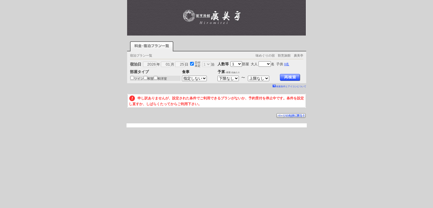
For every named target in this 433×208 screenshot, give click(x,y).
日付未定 (197, 64)
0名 (286, 64)
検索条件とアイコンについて (289, 86)
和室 (150, 78)
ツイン (139, 78)
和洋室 (162, 78)
